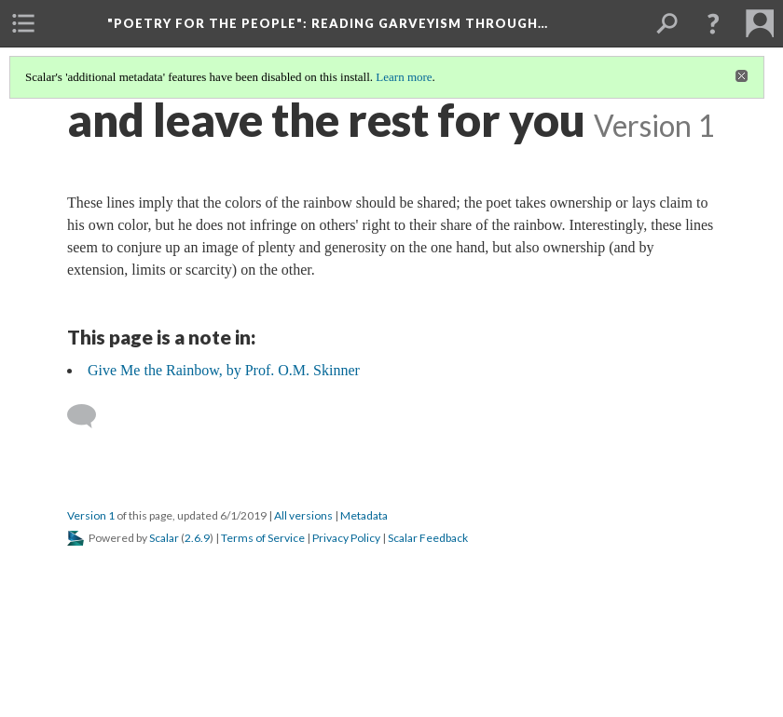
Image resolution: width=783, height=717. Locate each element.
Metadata (364, 515)
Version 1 (91, 515)
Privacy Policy (346, 538)
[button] (713, 23)
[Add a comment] (90, 416)
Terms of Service (263, 538)
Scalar (164, 538)
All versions (303, 515)
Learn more (404, 77)
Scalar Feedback (428, 538)
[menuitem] (23, 23)
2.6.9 (197, 538)
